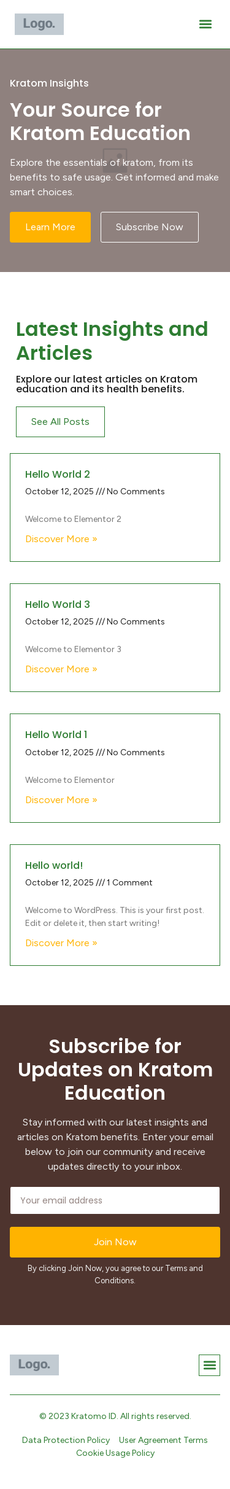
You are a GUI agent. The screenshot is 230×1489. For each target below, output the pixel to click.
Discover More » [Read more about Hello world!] (61, 943)
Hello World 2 (57, 474)
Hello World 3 (57, 604)
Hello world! (54, 865)
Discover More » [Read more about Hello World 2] (61, 539)
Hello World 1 (56, 735)
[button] (205, 24)
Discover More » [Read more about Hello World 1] (61, 800)
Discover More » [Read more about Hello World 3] (61, 669)
